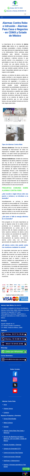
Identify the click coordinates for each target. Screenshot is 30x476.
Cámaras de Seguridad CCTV (12, 448)
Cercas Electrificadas (10, 418)
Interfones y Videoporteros (12, 460)
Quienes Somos (8, 408)
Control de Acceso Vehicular (12, 456)
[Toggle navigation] (25, 14)
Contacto (6, 412)
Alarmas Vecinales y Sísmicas (12, 444)
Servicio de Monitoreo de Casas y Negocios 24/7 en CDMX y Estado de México (15, 438)
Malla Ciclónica (8, 422)
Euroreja (6, 426)
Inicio (5, 404)
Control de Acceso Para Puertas (13, 452)
